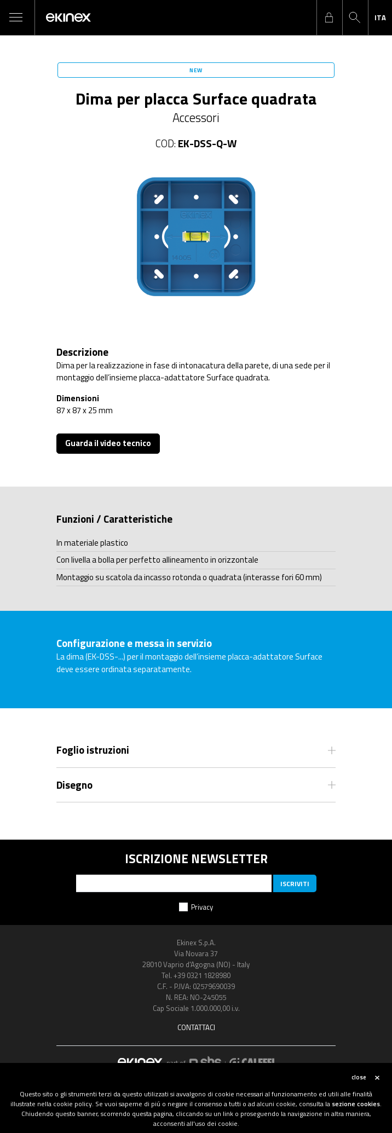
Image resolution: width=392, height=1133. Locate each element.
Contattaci (196, 1027)
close (358, 1077)
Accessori (196, 117)
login (329, 17)
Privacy (202, 906)
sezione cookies (356, 1104)
